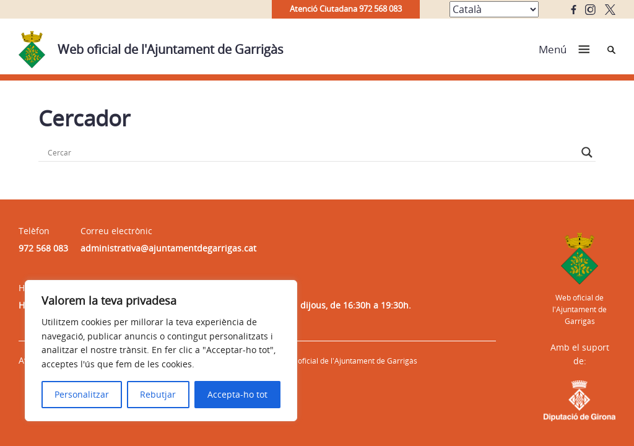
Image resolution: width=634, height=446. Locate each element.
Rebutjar (158, 394)
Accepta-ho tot (237, 394)
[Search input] (311, 152)
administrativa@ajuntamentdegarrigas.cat (168, 248)
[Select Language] (494, 9)
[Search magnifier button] (587, 152)
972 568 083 (43, 248)
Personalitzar (81, 394)
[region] (161, 350)
